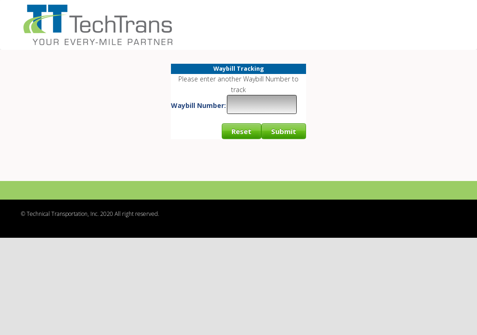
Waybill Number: (198, 105)
